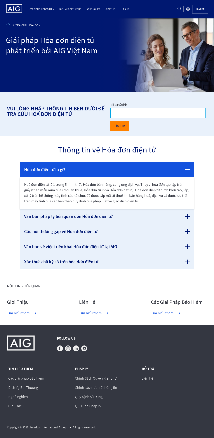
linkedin (76, 348)
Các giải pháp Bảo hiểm (41, 9)
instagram (68, 348)
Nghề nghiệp (93, 9)
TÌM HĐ (119, 126)
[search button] (179, 9)
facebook (60, 348)
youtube (84, 348)
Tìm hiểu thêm (18, 313)
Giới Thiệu (110, 9)
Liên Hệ (125, 9)
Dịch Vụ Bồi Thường (70, 9)
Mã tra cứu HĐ (118, 104)
